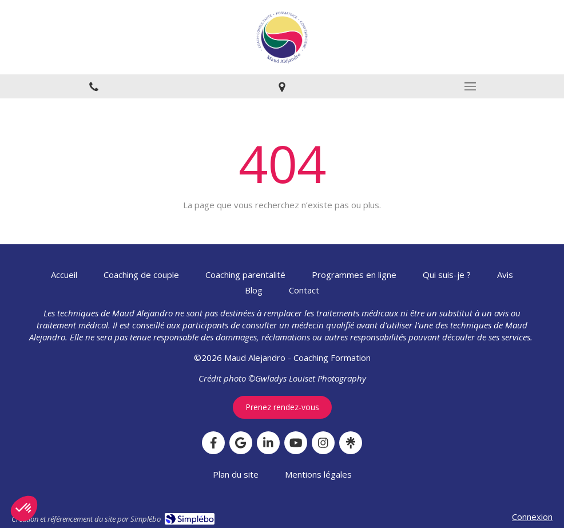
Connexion (532, 516)
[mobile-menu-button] (470, 86)
